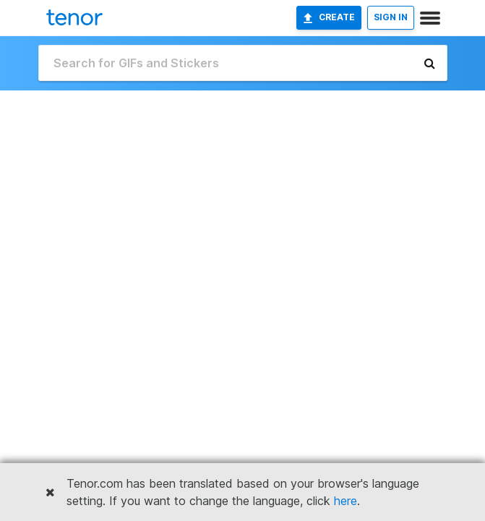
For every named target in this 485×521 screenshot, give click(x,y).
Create (329, 17)
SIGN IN (391, 17)
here (345, 501)
